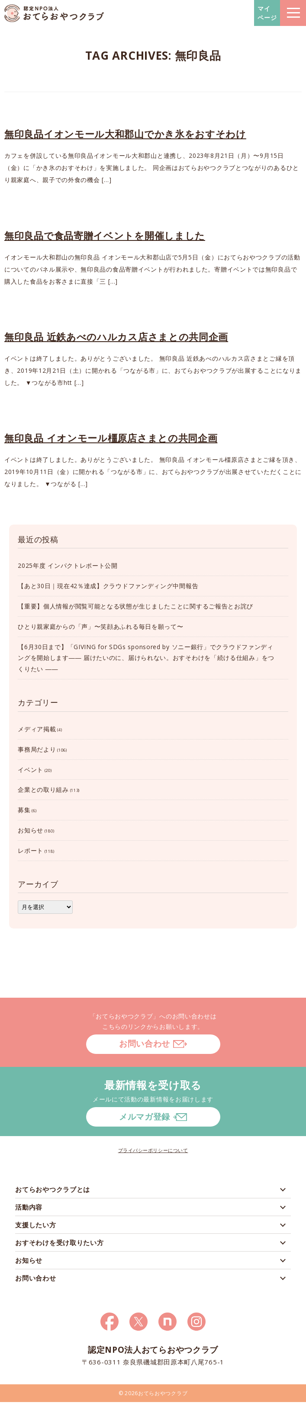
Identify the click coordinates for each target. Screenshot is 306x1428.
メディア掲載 (37, 729)
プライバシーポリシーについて (153, 1150)
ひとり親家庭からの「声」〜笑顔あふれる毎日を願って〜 (100, 626)
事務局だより (37, 749)
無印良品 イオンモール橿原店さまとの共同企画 (110, 437)
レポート (30, 850)
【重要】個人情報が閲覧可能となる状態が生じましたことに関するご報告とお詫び (135, 606)
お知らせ (30, 830)
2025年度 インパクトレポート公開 (68, 565)
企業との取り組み (43, 789)
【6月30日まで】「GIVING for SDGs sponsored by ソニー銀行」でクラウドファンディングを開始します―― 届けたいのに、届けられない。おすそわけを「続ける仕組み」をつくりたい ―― (146, 658)
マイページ (267, 13)
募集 (24, 810)
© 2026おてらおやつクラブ (153, 1393)
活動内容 (28, 1207)
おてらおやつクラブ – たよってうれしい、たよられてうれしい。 (54, 13)
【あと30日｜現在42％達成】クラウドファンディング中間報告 (108, 586)
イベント (30, 769)
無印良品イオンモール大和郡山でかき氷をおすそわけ (125, 133)
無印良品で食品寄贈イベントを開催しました (104, 235)
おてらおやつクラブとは (52, 1189)
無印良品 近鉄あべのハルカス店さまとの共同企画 (116, 336)
